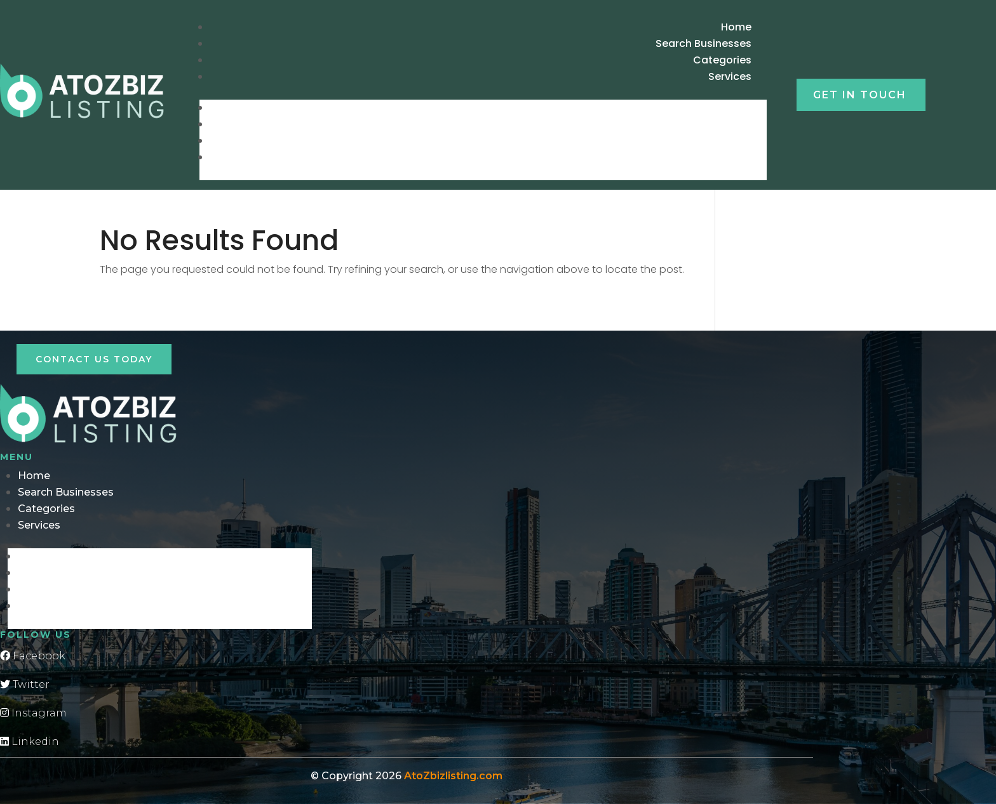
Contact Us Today (94, 359)
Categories (727, 140)
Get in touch (859, 95)
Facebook (32, 656)
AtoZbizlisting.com (453, 776)
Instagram (33, 713)
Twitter (25, 684)
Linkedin (29, 741)
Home (741, 107)
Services (729, 76)
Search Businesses (709, 124)
